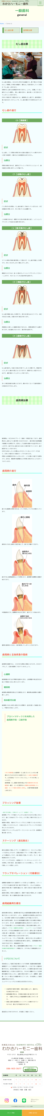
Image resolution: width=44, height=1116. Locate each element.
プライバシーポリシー (35, 1100)
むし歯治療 (9, 30)
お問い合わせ (33, 1113)
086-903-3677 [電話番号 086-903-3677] (14, 1068)
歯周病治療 (27, 30)
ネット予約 (10, 1113)
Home (2, 24)
